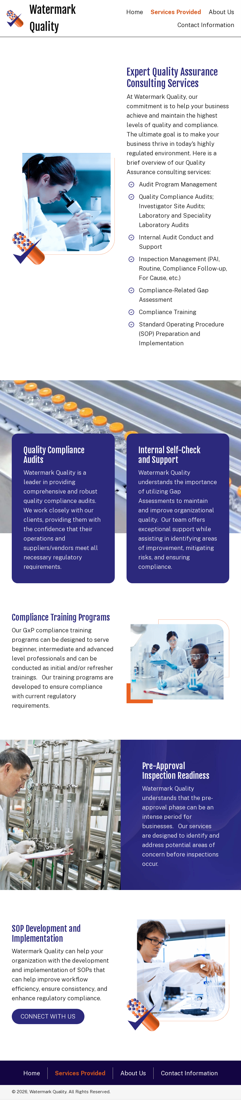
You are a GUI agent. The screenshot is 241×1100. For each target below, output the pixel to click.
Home (31, 1073)
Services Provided (80, 1073)
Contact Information (189, 1073)
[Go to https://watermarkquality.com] (56, 18)
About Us (133, 1073)
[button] (48, 1016)
